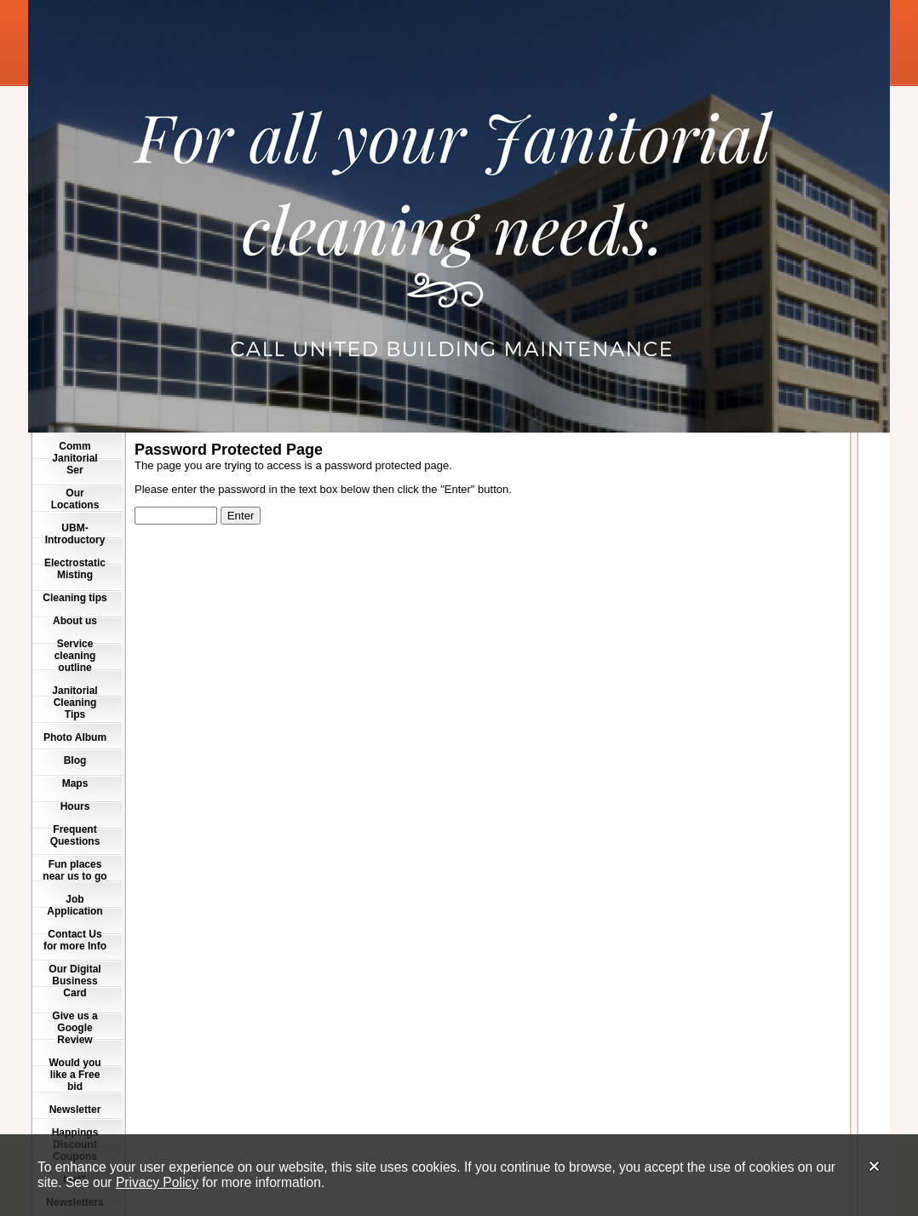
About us (75, 621)
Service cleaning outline (75, 656)
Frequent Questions (75, 835)
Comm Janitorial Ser (74, 458)
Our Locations (75, 499)
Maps (75, 783)
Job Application (74, 905)
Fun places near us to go (74, 870)
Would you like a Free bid (74, 1075)
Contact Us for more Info (74, 940)
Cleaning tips (74, 598)
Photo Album (74, 737)
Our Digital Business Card (74, 981)
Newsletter (75, 1110)
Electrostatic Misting (75, 569)
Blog (75, 760)
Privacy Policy (157, 1182)
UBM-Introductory (75, 534)
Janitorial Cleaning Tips (74, 702)
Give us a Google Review (74, 1028)
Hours (75, 806)
